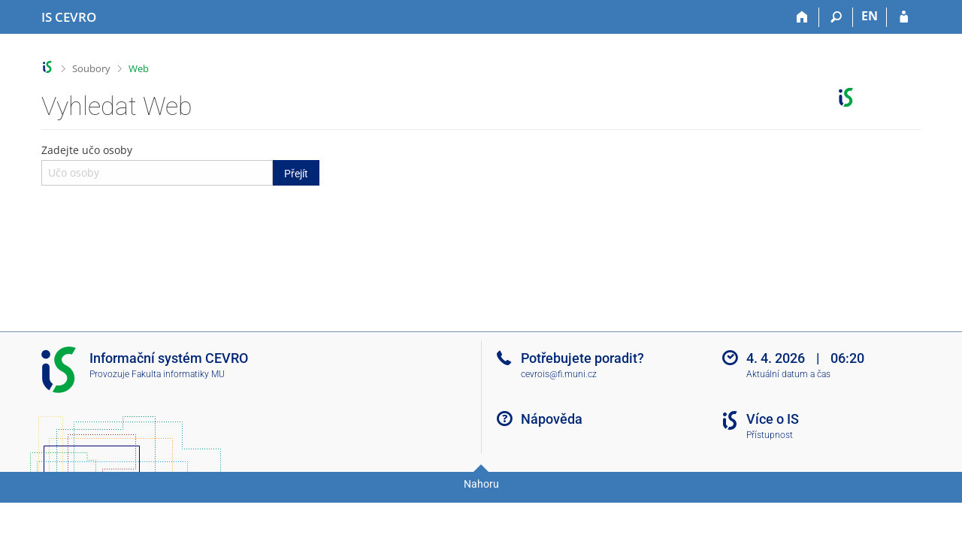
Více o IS (772, 419)
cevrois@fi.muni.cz (559, 374)
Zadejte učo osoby (180, 164)
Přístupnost (769, 435)
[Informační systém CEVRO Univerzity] (68, 17)
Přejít (296, 174)
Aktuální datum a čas (788, 374)
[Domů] (802, 17)
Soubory (91, 68)
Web (139, 68)
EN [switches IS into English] (869, 16)
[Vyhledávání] (836, 17)
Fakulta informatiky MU (178, 374)
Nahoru (481, 484)
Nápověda (551, 419)
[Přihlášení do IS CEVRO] (904, 17)
